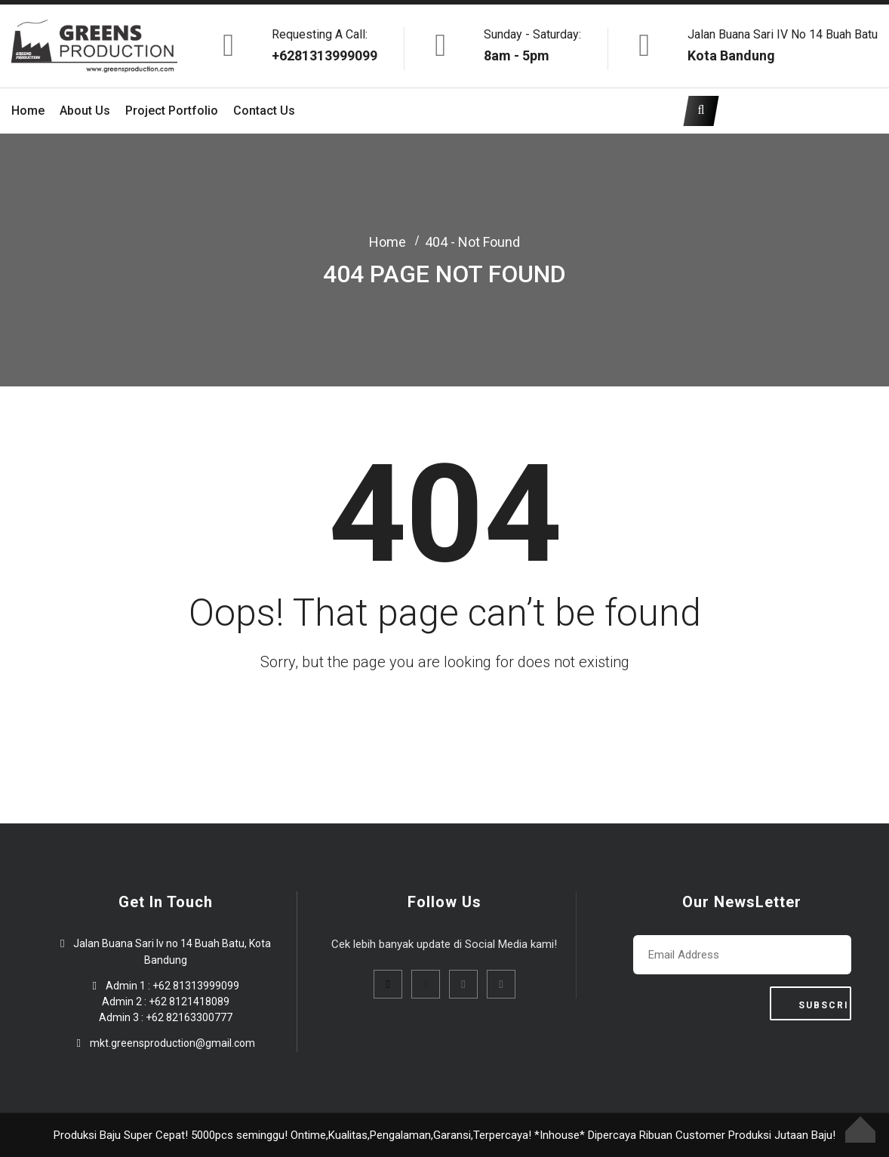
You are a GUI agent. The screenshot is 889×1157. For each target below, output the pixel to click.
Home (28, 110)
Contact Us (264, 110)
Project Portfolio (171, 110)
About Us (85, 110)
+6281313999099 (324, 55)
